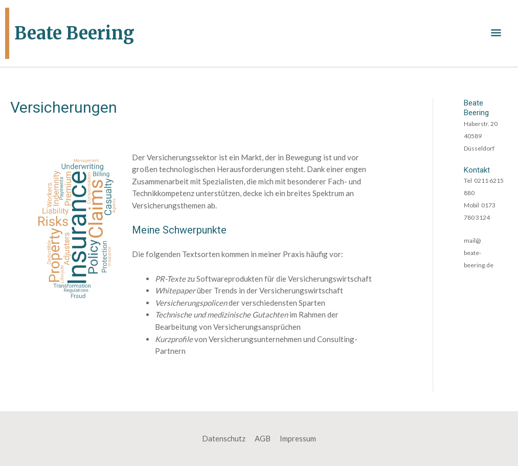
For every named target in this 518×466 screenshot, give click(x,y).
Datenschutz (223, 438)
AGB (263, 438)
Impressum (298, 438)
